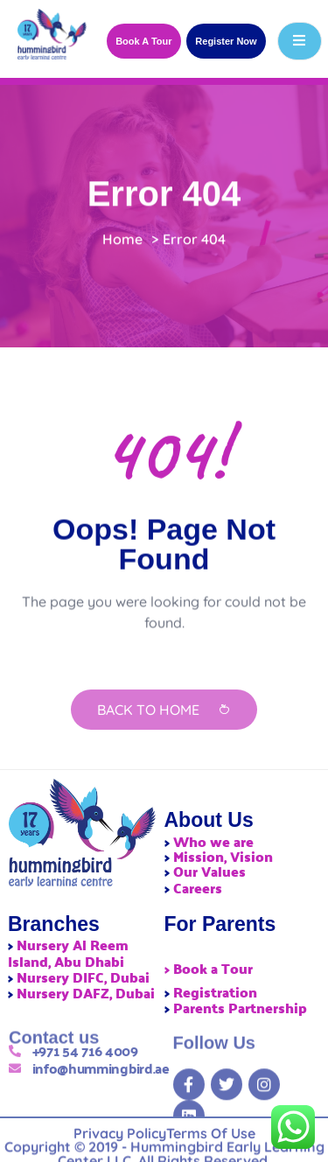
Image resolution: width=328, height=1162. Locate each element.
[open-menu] (299, 41)
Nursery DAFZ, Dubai (86, 992)
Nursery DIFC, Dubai (83, 977)
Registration (215, 991)
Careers (197, 887)
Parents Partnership (240, 1007)
